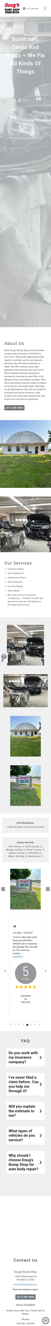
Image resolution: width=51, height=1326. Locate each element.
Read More (18, 956)
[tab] (11, 1024)
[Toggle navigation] (45, 8)
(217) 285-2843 (30, 9)
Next (48, 889)
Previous (3, 889)
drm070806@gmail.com (25, 1284)
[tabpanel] (25, 970)
